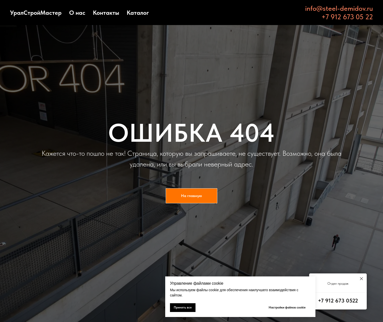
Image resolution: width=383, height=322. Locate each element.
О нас (77, 12)
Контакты (106, 12)
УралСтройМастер (36, 12)
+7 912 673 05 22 (347, 17)
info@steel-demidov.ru (339, 8)
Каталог (138, 12)
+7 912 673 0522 (338, 300)
